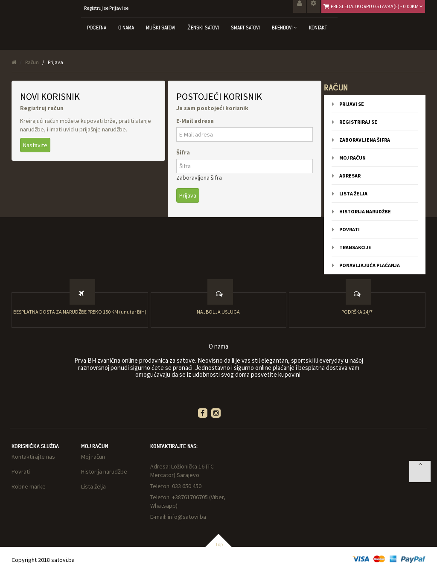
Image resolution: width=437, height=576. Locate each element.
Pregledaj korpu (377, 6)
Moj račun (352, 157)
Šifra (183, 152)
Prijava (55, 62)
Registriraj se (358, 122)
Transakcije (355, 247)
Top (219, 544)
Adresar (350, 175)
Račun (32, 62)
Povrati (349, 229)
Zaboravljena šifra (199, 177)
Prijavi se (118, 8)
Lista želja (353, 193)
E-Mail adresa (195, 121)
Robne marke (29, 486)
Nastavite (35, 145)
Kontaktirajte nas (33, 456)
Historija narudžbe (365, 211)
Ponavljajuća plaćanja (369, 265)
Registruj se (96, 8)
